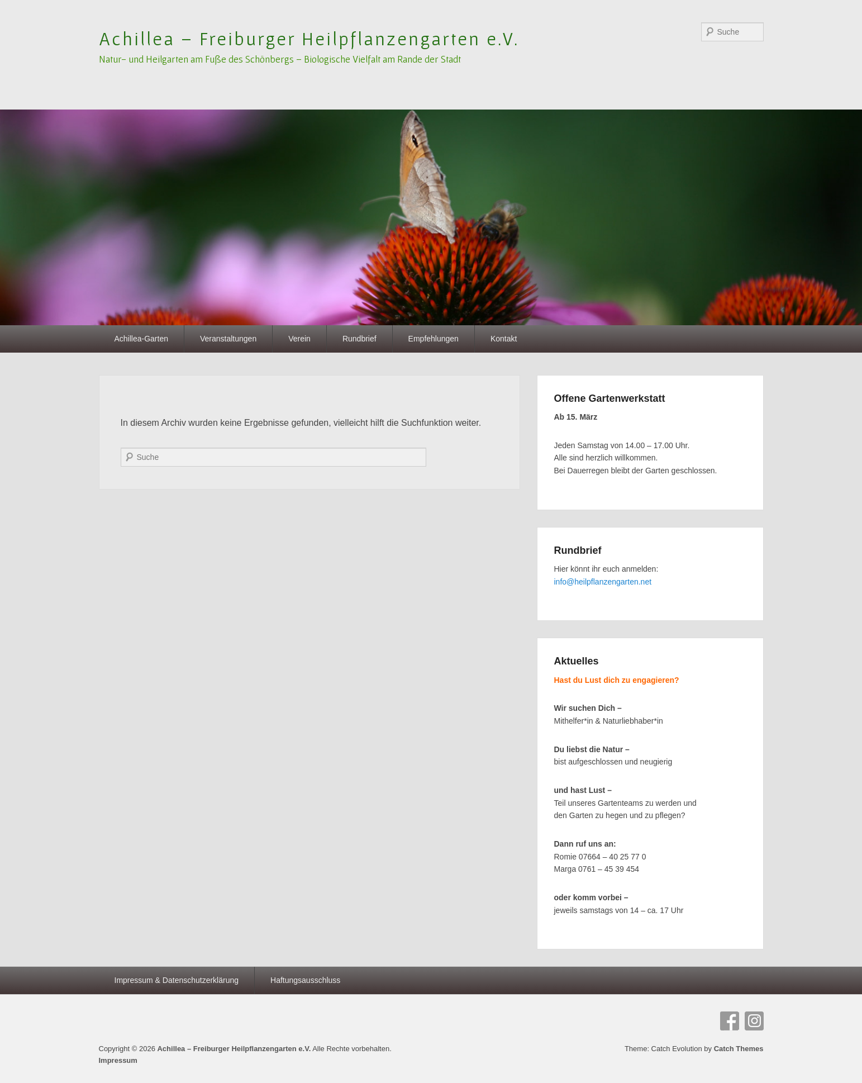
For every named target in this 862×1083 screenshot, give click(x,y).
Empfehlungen (433, 338)
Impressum (118, 1060)
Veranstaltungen (228, 338)
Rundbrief (359, 338)
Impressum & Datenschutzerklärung (177, 980)
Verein (299, 338)
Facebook (729, 1020)
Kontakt (503, 338)
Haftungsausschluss (305, 980)
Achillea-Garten (142, 338)
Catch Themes (739, 1048)
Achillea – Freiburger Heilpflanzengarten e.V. (309, 38)
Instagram (754, 1020)
